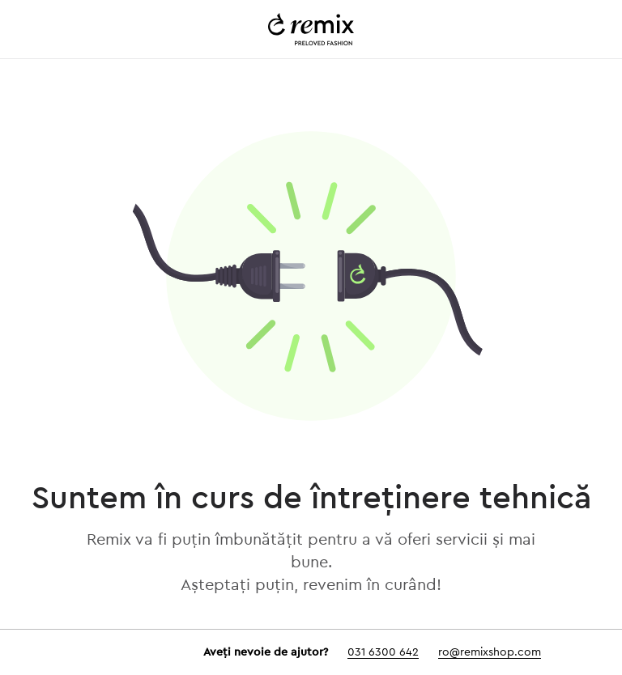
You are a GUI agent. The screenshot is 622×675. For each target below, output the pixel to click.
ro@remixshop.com (489, 652)
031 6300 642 (383, 652)
